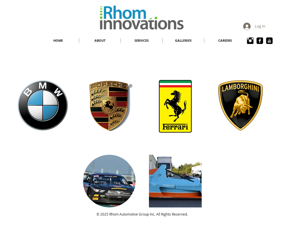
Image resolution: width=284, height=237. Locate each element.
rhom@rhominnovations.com (145, 218)
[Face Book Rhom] (259, 40)
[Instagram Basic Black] (250, 40)
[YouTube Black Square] (269, 40)
